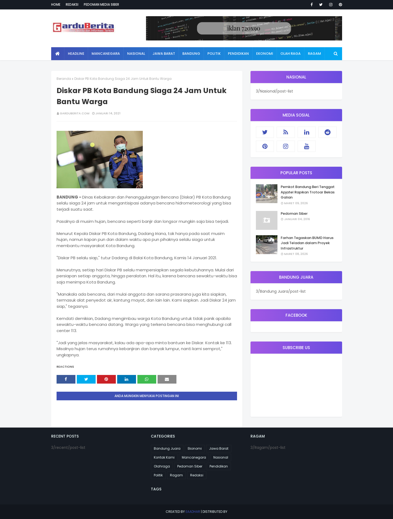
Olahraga (162, 466)
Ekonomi (195, 448)
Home (55, 4)
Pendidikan (219, 466)
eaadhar (193, 511)
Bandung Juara (167, 448)
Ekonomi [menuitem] (264, 53)
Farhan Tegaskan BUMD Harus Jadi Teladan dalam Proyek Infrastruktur (307, 243)
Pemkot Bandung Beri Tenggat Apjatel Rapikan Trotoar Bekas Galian (308, 192)
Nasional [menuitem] (136, 53)
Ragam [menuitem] (314, 53)
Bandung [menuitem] (191, 53)
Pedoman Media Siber (101, 4)
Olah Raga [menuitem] (290, 53)
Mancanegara (194, 457)
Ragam (176, 475)
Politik (158, 475)
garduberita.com (74, 113)
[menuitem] (57, 53)
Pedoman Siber (294, 213)
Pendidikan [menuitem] (238, 53)
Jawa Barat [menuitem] (163, 53)
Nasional (220, 457)
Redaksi (72, 4)
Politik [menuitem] (214, 53)
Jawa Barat (218, 448)
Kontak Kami (164, 457)
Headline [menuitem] (76, 53)
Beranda (64, 78)
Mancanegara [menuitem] (106, 53)
